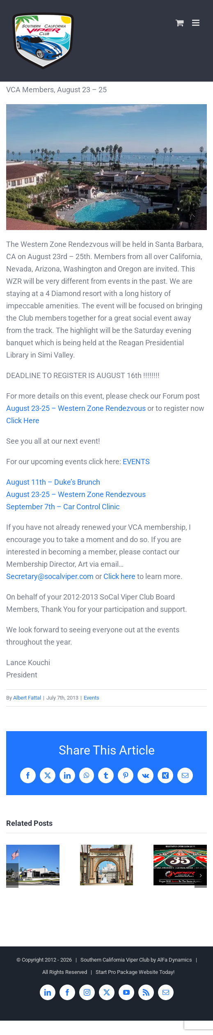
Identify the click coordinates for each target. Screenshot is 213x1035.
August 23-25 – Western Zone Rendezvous (76, 408)
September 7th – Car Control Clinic (62, 506)
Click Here (22, 420)
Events (91, 698)
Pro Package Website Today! (141, 972)
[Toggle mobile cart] (180, 22)
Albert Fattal (27, 698)
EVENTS (136, 461)
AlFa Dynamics (174, 960)
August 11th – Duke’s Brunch (53, 482)
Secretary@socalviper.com (50, 576)
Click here (119, 576)
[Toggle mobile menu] (196, 22)
